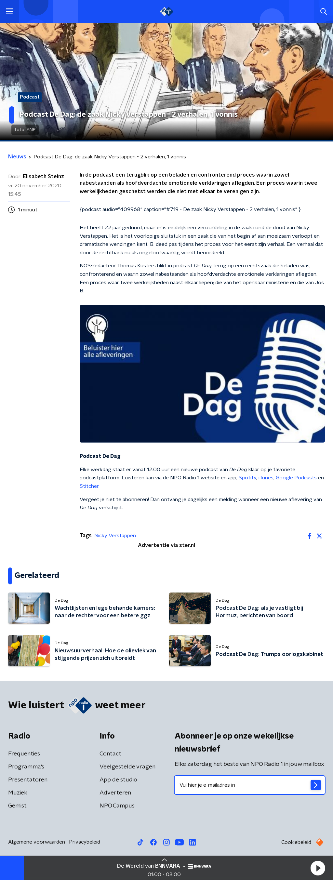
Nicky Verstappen (115, 535)
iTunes (266, 477)
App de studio (118, 780)
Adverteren (115, 793)
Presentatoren (27, 780)
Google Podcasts (296, 477)
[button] (317, 868)
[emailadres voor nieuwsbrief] (250, 785)
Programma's (26, 767)
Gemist (17, 806)
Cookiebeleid (296, 842)
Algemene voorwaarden (36, 842)
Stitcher (89, 486)
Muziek (17, 793)
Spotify (247, 477)
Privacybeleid (84, 842)
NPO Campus (117, 806)
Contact (110, 754)
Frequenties (24, 754)
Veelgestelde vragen (127, 767)
